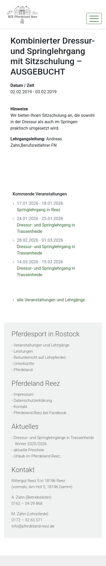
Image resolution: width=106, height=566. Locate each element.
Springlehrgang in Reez (38, 209)
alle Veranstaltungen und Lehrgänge (51, 299)
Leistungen (23, 351)
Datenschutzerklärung (33, 400)
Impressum (24, 394)
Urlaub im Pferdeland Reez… (38, 456)
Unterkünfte (24, 363)
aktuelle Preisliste (29, 450)
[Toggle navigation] (94, 18)
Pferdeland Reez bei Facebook (40, 412)
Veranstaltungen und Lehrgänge (41, 345)
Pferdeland (23, 369)
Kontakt (20, 406)
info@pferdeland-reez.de (32, 526)
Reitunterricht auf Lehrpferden (40, 357)
